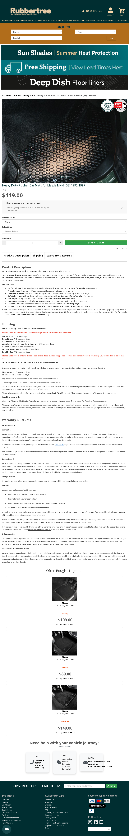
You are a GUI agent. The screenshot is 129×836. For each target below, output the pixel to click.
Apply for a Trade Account (56, 825)
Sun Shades (7, 807)
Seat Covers (7, 810)
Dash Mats (89, 20)
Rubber (17, 95)
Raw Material (7, 823)
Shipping (38, 255)
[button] (88, 11)
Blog (47, 828)
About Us (49, 802)
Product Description (16, 255)
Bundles (5, 799)
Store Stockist (51, 820)
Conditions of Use (52, 815)
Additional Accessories (11, 820)
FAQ (46, 810)
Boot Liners (7, 805)
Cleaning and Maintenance (56, 812)
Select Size (7, 227)
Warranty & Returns (59, 255)
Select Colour (8, 217)
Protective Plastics (9, 812)
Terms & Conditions (18, 314)
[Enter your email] (84, 786)
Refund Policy (43, 314)
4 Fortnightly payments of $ (65, 209)
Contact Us (59, 444)
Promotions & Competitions (56, 823)
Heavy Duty (29, 95)
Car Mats (6, 95)
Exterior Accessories (10, 817)
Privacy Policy (50, 817)
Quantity (6, 238)
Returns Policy (51, 807)
